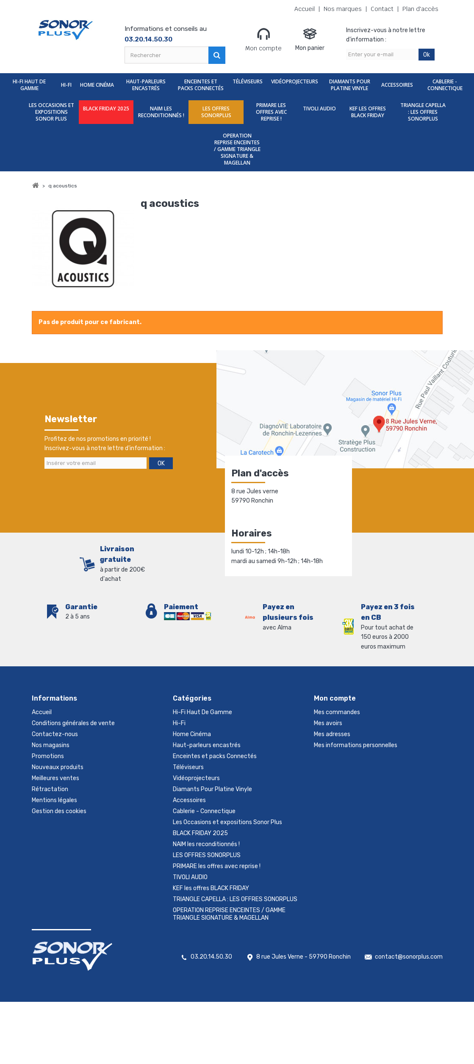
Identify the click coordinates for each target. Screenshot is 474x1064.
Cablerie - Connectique (445, 85)
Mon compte (263, 39)
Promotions (48, 756)
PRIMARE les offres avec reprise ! (271, 112)
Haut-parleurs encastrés (146, 85)
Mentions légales (54, 800)
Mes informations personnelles (355, 745)
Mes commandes (337, 712)
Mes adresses (332, 734)
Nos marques (343, 9)
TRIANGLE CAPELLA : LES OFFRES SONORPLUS (423, 112)
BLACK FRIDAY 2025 (106, 108)
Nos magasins (50, 745)
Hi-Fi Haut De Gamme (29, 85)
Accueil (304, 9)
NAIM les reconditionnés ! (161, 112)
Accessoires (397, 84)
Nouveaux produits (57, 767)
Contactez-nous (55, 734)
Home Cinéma (97, 84)
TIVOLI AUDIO (319, 108)
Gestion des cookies (59, 811)
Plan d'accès (420, 9)
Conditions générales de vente (73, 723)
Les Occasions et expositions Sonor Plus (51, 112)
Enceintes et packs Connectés (201, 85)
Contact (382, 9)
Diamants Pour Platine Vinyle (349, 85)
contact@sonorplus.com (409, 956)
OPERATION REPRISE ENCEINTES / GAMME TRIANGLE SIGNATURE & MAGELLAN (237, 149)
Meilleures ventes (55, 778)
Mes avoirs (328, 723)
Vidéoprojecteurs (294, 81)
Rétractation (50, 789)
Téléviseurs (248, 81)
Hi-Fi (66, 84)
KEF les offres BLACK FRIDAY (367, 112)
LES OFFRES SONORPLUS (216, 112)
